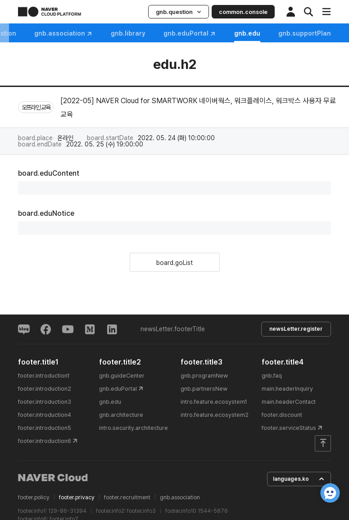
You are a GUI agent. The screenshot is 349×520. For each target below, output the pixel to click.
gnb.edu (110, 401)
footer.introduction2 (44, 388)
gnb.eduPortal (265, 33)
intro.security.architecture (133, 427)
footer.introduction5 (44, 427)
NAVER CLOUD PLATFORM (49, 11)
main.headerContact (289, 401)
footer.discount (282, 414)
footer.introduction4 (44, 414)
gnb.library (203, 33)
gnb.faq (19, 33)
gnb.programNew (204, 375)
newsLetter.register (295, 329)
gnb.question (178, 12)
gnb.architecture (121, 414)
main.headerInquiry (287, 388)
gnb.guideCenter (122, 375)
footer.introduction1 (44, 375)
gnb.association (138, 33)
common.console (243, 12)
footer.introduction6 (44, 440)
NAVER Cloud (53, 477)
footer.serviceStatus (289, 427)
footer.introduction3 (44, 401)
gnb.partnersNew (204, 388)
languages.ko (298, 478)
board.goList (174, 262)
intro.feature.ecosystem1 (214, 401)
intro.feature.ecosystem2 (215, 414)
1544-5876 (213, 511)
